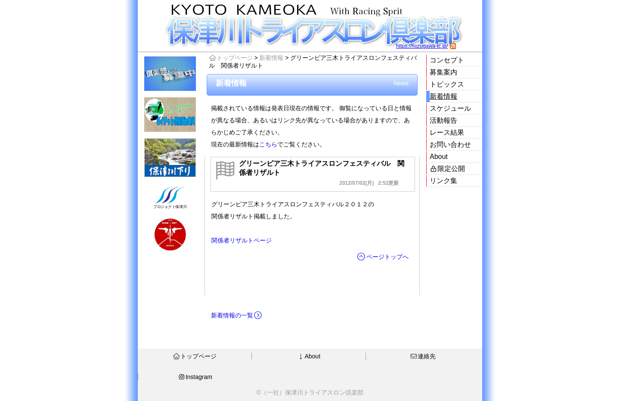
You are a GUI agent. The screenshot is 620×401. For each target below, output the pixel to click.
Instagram (195, 376)
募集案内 (443, 72)
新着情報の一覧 (237, 315)
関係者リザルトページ (241, 240)
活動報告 (443, 120)
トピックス (447, 84)
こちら (268, 144)
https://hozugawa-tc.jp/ (422, 46)
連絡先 (423, 356)
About (439, 156)
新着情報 (443, 96)
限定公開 (447, 168)
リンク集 (443, 180)
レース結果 (447, 132)
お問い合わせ (450, 144)
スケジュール (450, 108)
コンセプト (447, 60)
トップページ (231, 57)
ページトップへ (383, 256)
